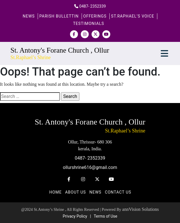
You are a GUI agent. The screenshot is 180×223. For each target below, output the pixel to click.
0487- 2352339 (92, 6)
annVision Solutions (140, 209)
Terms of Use (105, 216)
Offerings (95, 16)
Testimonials (88, 23)
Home (55, 192)
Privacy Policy (75, 216)
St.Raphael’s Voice (132, 16)
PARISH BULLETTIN (59, 16)
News (29, 16)
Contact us (118, 192)
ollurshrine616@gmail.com (90, 167)
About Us (75, 192)
